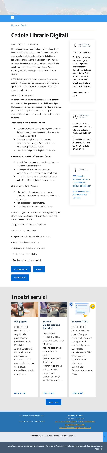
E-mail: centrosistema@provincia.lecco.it (75, 433)
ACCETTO (99, 448)
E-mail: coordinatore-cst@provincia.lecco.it (80, 430)
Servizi (24, 32)
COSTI (39, 276)
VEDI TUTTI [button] (53, 409)
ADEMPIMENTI (20, 276)
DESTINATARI (20, 284)
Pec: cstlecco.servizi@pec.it (66, 429)
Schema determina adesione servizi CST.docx (81, 201)
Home (14, 32)
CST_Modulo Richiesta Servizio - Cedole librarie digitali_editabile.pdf (82, 188)
